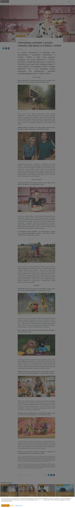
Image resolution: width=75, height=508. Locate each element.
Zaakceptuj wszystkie (5, 505)
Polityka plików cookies (19, 505)
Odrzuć (12, 505)
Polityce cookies (40, 499)
